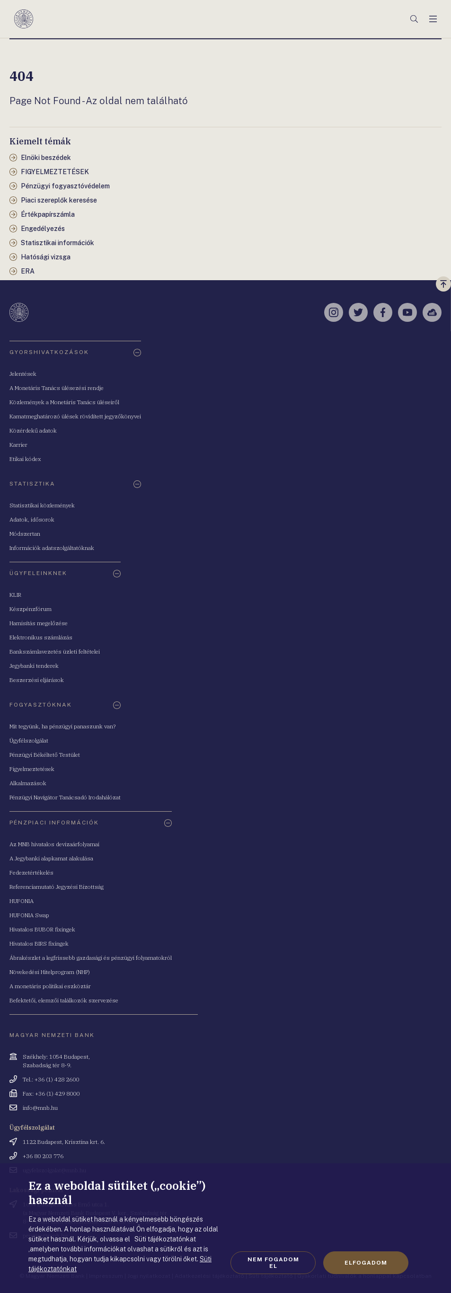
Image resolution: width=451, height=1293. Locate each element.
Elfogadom (366, 1262)
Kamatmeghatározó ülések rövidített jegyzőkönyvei (75, 416)
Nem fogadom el (273, 1262)
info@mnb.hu (40, 1107)
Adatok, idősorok (31, 519)
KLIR (15, 594)
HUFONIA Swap (29, 915)
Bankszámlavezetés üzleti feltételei (54, 651)
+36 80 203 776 (43, 1156)
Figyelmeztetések (31, 768)
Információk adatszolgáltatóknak (51, 547)
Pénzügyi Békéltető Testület (44, 754)
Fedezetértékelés (31, 872)
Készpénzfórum (30, 608)
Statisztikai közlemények (42, 505)
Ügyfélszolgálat (28, 740)
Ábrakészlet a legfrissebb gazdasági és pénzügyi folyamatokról (90, 957)
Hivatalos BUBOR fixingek (42, 929)
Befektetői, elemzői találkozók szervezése (63, 1000)
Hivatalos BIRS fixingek (39, 943)
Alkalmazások (27, 783)
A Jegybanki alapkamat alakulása (51, 858)
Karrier (18, 444)
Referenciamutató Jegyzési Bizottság (56, 886)
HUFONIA (21, 900)
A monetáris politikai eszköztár (50, 986)
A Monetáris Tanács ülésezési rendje (56, 387)
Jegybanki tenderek (34, 665)
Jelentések (22, 373)
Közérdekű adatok (33, 430)
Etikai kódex (25, 458)
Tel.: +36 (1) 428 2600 (51, 1079)
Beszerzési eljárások (36, 679)
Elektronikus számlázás (40, 637)
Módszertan (24, 533)
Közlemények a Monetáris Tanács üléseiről (64, 402)
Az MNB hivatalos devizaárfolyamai (54, 844)
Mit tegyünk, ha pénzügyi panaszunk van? (62, 726)
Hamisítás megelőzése (38, 623)
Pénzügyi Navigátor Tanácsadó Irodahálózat (65, 797)
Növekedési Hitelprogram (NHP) (49, 971)
